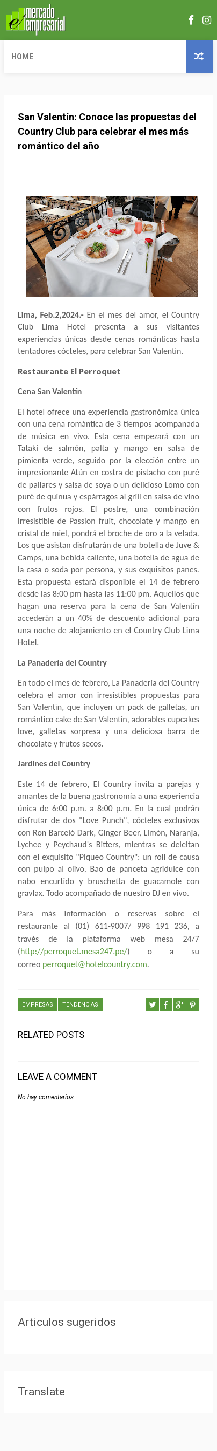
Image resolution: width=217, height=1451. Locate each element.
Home (22, 56)
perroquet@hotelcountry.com (94, 964)
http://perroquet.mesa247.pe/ (73, 951)
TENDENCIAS (80, 1004)
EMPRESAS (37, 1004)
